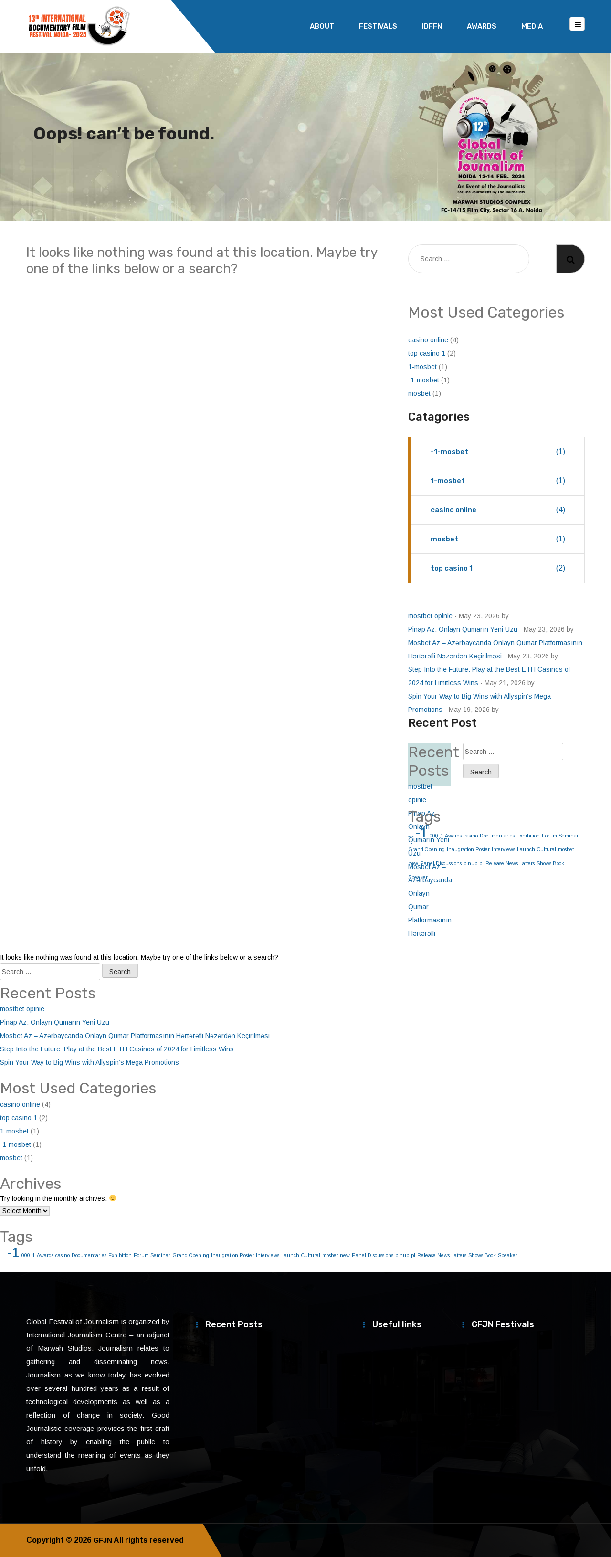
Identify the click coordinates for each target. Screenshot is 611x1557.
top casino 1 (426, 353)
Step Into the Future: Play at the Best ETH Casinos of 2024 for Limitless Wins (117, 1049)
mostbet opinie (430, 616)
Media (532, 26)
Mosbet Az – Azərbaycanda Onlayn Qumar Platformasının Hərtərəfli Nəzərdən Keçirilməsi (135, 1035)
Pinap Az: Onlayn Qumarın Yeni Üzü (462, 629)
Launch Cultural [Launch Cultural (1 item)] (536, 849)
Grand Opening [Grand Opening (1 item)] (190, 1255)
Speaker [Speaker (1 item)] (507, 1255)
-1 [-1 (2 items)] (14, 1252)
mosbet (419, 393)
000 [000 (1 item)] (25, 1255)
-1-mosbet (423, 380)
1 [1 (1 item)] (33, 1255)
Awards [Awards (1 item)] (453, 835)
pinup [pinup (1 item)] (470, 863)
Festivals (378, 26)
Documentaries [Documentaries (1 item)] (497, 835)
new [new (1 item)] (345, 1255)
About (322, 26)
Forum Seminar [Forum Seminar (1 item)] (560, 835)
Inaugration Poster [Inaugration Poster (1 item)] (468, 849)
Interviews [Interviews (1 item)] (503, 849)
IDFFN (432, 26)
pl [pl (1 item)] (481, 863)
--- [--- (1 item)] (3, 1255)
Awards (481, 26)
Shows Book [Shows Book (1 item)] (550, 863)
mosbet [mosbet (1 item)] (566, 849)
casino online (428, 340)
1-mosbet (422, 367)
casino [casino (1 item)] (471, 835)
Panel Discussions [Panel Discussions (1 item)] (372, 1255)
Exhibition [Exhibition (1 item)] (528, 835)
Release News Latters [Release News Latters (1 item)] (510, 863)
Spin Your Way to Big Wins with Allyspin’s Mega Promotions (89, 1062)
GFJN (103, 1540)
